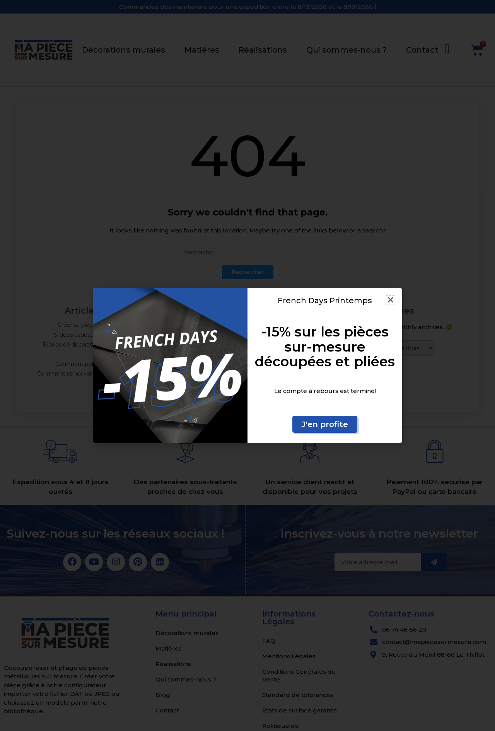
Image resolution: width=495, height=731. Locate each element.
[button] (390, 300)
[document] (247, 365)
